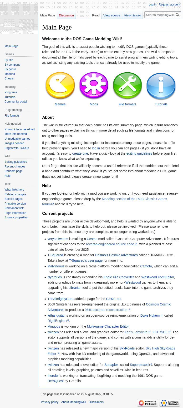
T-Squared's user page (85, 260)
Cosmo (92, 239)
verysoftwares (57, 239)
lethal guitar (56, 315)
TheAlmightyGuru (60, 299)
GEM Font (113, 299)
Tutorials (161, 104)
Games (60, 104)
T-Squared (55, 255)
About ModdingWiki (73, 402)
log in (96, 148)
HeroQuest (55, 381)
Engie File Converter (118, 277)
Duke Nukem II (151, 315)
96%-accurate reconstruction (106, 310)
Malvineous (55, 266)
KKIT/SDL (159, 332)
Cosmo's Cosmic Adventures (116, 255)
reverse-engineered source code (110, 244)
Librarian (74, 288)
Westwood (133, 282)
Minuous (53, 326)
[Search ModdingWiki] (162, 14)
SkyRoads (127, 348)
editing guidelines (139, 153)
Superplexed (139, 365)
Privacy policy (49, 402)
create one (80, 153)
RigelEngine (56, 321)
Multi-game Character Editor (107, 326)
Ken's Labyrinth (135, 332)
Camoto (146, 266)
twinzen (53, 332)
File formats (127, 104)
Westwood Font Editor (157, 277)
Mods (94, 104)
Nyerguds (54, 277)
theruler (53, 376)
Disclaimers (96, 402)
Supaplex (111, 365)
